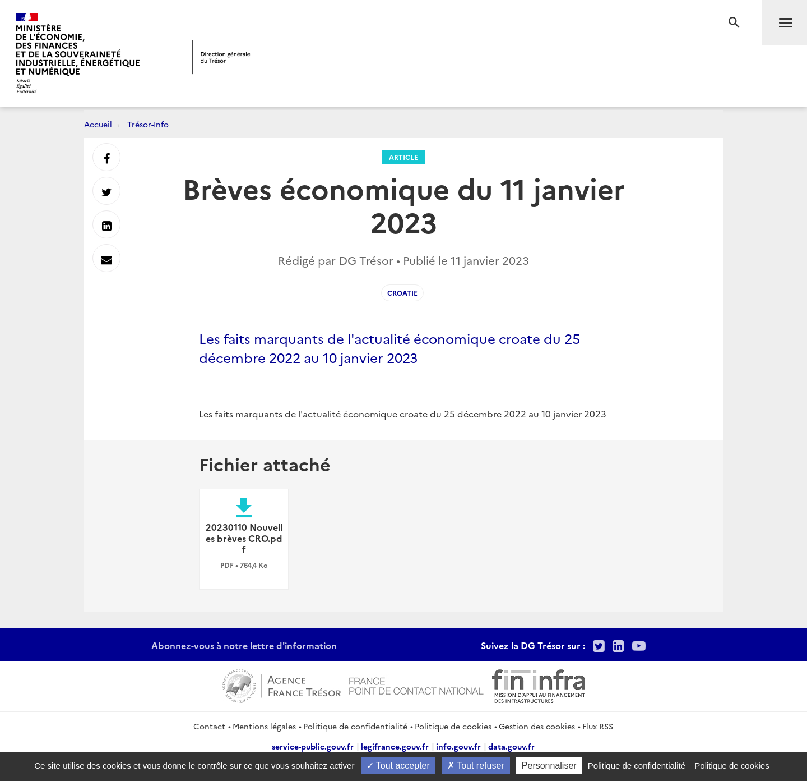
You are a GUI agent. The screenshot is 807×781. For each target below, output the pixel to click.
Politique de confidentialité (355, 726)
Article (403, 157)
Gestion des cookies (537, 726)
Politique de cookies (453, 726)
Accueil (98, 124)
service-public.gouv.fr (313, 746)
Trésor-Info (148, 124)
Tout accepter (398, 765)
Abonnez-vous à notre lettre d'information (244, 645)
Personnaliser (549, 765)
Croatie (402, 292)
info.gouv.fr (458, 746)
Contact (209, 726)
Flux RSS (597, 726)
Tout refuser (475, 765)
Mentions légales (264, 726)
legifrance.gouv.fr (395, 746)
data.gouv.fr (511, 746)
